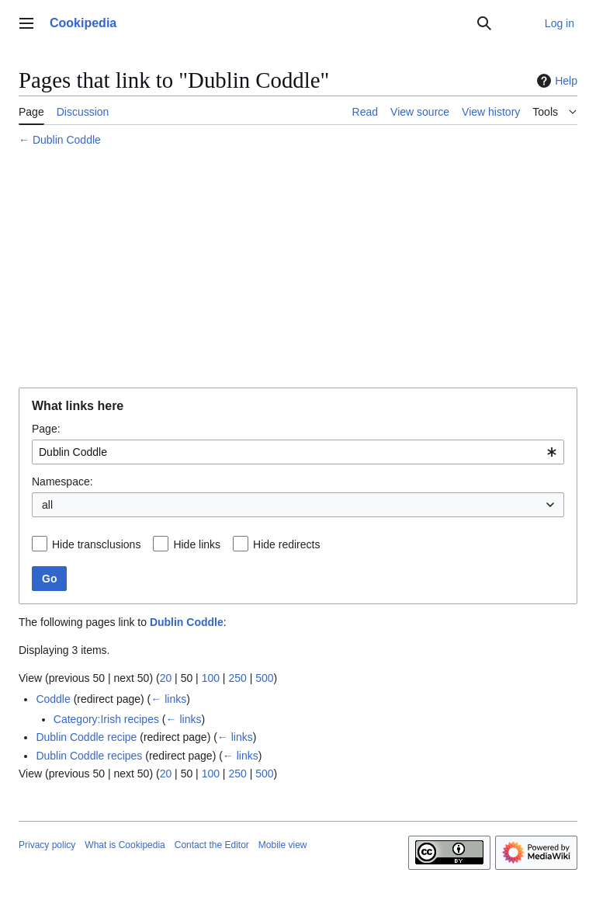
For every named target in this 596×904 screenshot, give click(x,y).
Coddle (53, 699)
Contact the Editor (212, 845)
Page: (46, 428)
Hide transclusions (96, 544)
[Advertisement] (298, 269)
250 (237, 678)
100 (211, 678)
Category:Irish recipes (106, 719)
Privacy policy (47, 845)
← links (168, 699)
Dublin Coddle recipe (86, 737)
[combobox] (298, 452)
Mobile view (282, 845)
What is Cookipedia (125, 845)
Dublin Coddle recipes (89, 755)
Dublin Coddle (67, 140)
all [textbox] (47, 505)
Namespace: (62, 481)
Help (555, 81)
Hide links (196, 544)
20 (166, 678)
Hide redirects (286, 544)
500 (264, 678)
